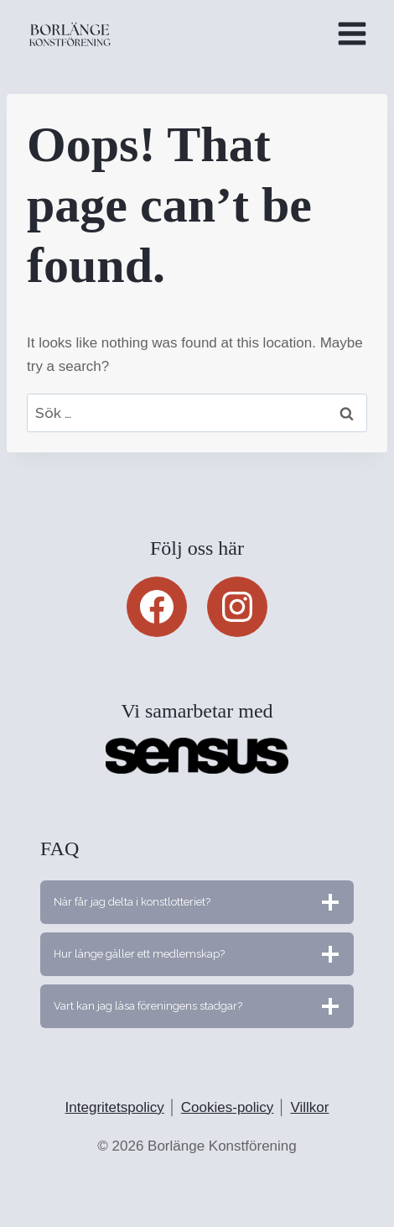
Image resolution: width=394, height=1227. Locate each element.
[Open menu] (352, 33)
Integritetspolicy (114, 1107)
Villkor (309, 1107)
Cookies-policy (227, 1107)
